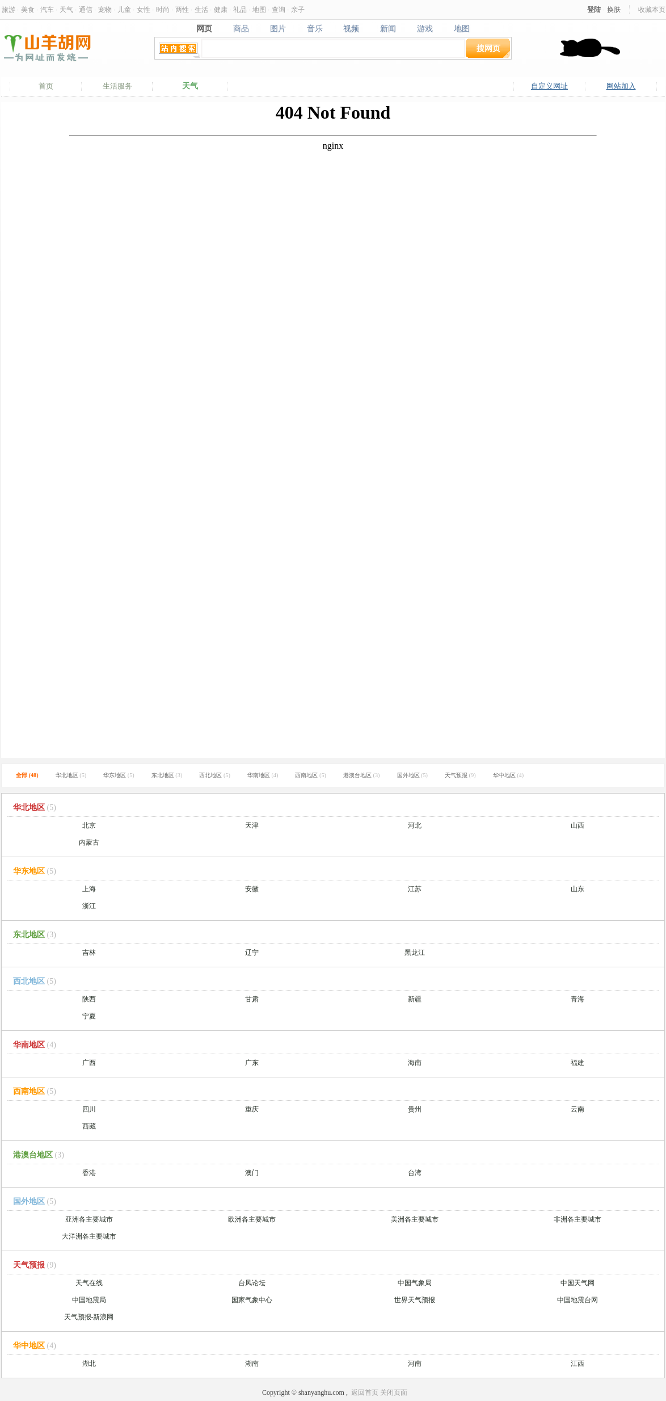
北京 (89, 825)
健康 (220, 9)
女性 (143, 9)
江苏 (414, 889)
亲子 (298, 9)
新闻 (388, 28)
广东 (252, 1063)
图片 (277, 28)
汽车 (47, 9)
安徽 (252, 889)
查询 (278, 9)
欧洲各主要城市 (252, 1219)
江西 (577, 1364)
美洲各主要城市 (415, 1219)
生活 (201, 9)
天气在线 (89, 1283)
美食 (28, 9)
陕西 (89, 999)
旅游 (8, 9)
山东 (577, 889)
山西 (577, 825)
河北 (414, 825)
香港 (89, 1173)
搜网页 (488, 48)
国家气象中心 (251, 1300)
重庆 (252, 1109)
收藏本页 (651, 9)
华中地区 (508, 775)
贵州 (414, 1109)
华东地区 (118, 775)
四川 (89, 1109)
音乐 (314, 28)
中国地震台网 (577, 1300)
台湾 (414, 1173)
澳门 (252, 1173)
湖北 (89, 1364)
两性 (182, 9)
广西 (89, 1063)
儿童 (124, 9)
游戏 (425, 28)
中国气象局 (415, 1283)
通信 (85, 9)
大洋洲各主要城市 (89, 1236)
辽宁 (252, 953)
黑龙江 (414, 953)
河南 (414, 1364)
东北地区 (167, 775)
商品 (241, 28)
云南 (577, 1109)
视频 (351, 28)
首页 (46, 86)
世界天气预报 (414, 1300)
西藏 (89, 1126)
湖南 (252, 1364)
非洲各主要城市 (577, 1219)
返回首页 (364, 1392)
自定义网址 (549, 86)
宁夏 (89, 1016)
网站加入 (621, 86)
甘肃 (252, 999)
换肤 (614, 9)
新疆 (414, 999)
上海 (89, 889)
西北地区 (214, 775)
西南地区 (310, 775)
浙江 (89, 906)
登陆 (594, 9)
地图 (259, 9)
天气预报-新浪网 (89, 1317)
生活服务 (117, 86)
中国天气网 (577, 1283)
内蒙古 (89, 842)
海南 (414, 1063)
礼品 (240, 9)
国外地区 (412, 775)
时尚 (163, 9)
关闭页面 (393, 1392)
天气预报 (460, 775)
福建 (577, 1063)
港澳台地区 (361, 775)
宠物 (105, 9)
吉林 (89, 953)
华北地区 (71, 775)
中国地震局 (89, 1300)
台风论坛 (251, 1283)
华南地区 (263, 775)
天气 (66, 9)
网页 (204, 28)
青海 (577, 999)
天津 (252, 825)
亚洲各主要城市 (89, 1219)
